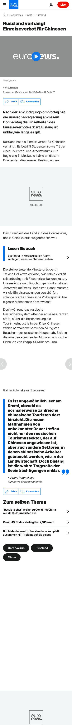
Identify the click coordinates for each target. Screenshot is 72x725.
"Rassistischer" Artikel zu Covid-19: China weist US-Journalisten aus (29, 511)
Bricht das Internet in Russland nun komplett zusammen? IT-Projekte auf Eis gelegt (31, 532)
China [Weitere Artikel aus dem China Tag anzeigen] (12, 557)
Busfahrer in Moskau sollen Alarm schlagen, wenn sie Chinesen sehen (30, 257)
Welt (29, 15)
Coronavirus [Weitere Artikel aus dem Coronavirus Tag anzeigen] (16, 547)
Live (63, 4)
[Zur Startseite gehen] (13, 4)
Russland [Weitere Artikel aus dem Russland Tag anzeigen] (42, 547)
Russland (41, 15)
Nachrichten (16, 15)
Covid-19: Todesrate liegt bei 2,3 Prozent (28, 522)
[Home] (4, 14)
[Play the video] (36, 56)
